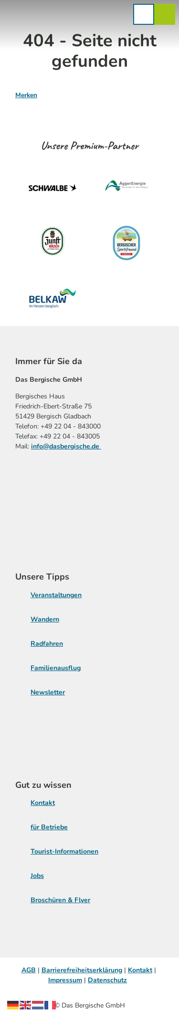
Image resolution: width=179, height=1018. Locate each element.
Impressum (65, 980)
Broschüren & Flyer (60, 900)
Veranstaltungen (56, 595)
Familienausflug (56, 667)
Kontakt (43, 802)
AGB (28, 970)
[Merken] (26, 91)
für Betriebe (49, 827)
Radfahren (47, 643)
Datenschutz (107, 980)
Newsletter (48, 692)
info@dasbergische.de (66, 445)
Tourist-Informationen (64, 851)
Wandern (45, 619)
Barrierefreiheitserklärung (82, 970)
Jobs (37, 875)
